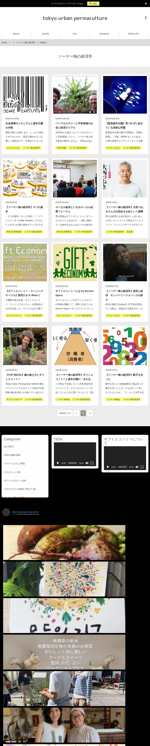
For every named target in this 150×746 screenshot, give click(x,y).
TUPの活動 (9, 455)
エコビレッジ (10, 472)
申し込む (93, 3)
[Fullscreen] (92, 463)
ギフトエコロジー (12, 480)
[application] (75, 454)
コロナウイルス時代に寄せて (18, 489)
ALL (6, 446)
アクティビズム (11, 463)
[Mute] (87, 463)
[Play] (58, 463)
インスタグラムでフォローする (75, 718)
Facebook (146, 18)
